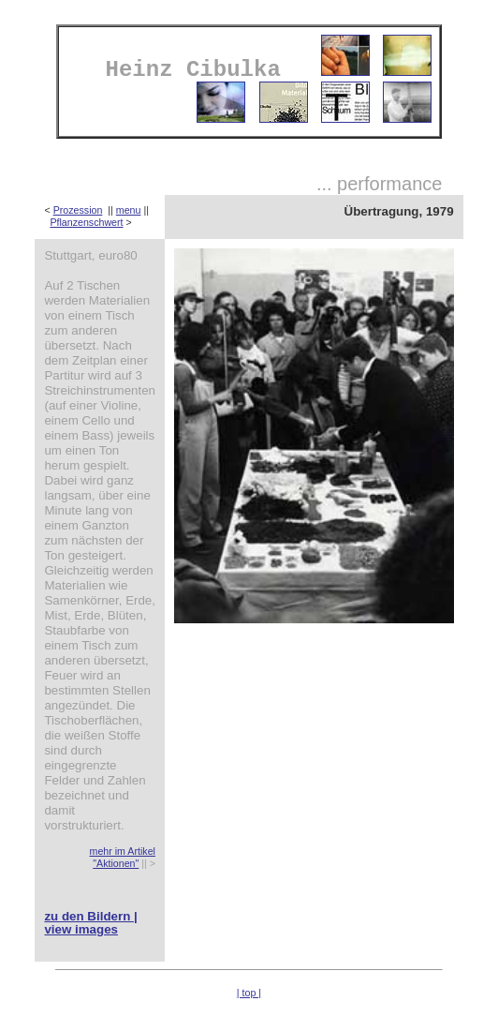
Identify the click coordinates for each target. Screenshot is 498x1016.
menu (128, 210)
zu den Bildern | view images (90, 922)
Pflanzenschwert (86, 222)
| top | (249, 992)
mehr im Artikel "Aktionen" (122, 857)
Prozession (78, 210)
